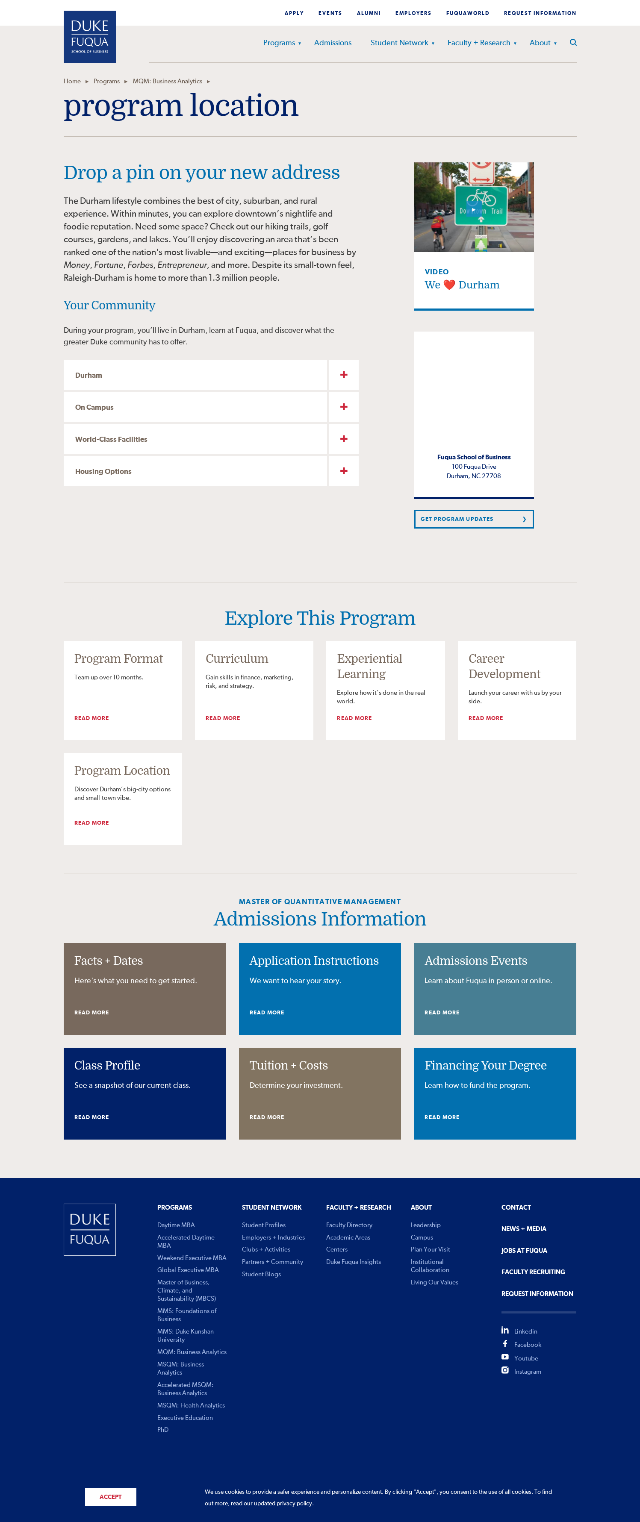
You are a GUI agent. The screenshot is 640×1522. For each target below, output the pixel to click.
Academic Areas (348, 1237)
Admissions (332, 43)
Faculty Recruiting (533, 1272)
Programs (279, 43)
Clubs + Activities (266, 1249)
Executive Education (185, 1418)
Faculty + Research (479, 43)
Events (330, 13)
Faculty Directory (349, 1225)
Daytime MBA (176, 1225)
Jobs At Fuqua (524, 1251)
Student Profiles (264, 1225)
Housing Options (103, 472)
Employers (413, 13)
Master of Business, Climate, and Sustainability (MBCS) (186, 1290)
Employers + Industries (273, 1237)
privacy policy (294, 1504)
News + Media (523, 1229)
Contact (516, 1208)
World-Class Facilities (111, 440)
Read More (91, 718)
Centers (337, 1249)
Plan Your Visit (430, 1249)
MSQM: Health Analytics (191, 1405)
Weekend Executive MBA (192, 1258)
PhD (162, 1430)
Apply (294, 13)
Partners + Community (272, 1262)
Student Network (399, 43)
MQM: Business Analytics (167, 81)
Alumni (369, 13)
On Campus (94, 407)
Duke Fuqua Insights (353, 1262)
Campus (422, 1237)
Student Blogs (261, 1274)
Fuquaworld (468, 13)
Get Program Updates (457, 519)
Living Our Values (434, 1282)
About (540, 43)
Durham (88, 375)
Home (72, 81)
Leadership (426, 1225)
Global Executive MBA (188, 1270)
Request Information (540, 13)
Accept (110, 1497)
